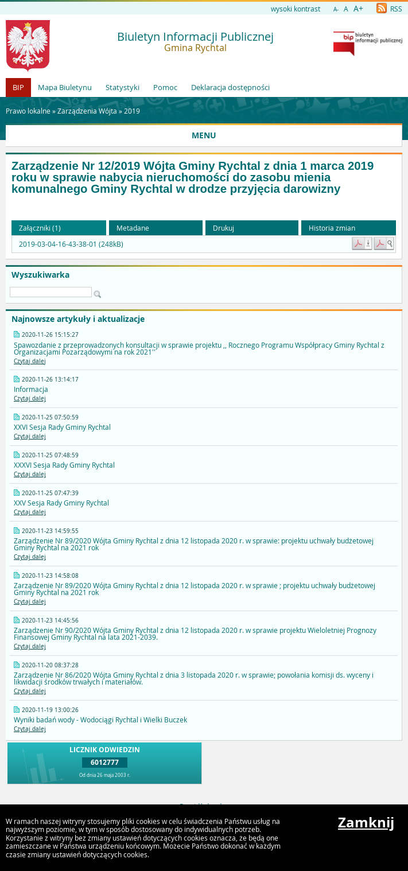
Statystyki (122, 87)
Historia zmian (332, 227)
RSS (389, 8)
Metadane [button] (132, 227)
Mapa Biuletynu (65, 87)
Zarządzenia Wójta (87, 110)
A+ (358, 8)
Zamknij (366, 822)
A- (336, 9)
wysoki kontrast (295, 8)
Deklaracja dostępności (230, 87)
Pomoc (165, 87)
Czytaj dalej (30, 361)
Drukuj (223, 227)
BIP (18, 87)
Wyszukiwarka (40, 275)
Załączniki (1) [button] (40, 227)
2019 (132, 110)
